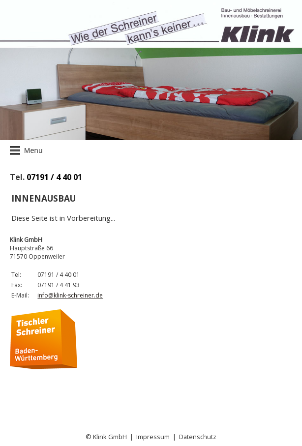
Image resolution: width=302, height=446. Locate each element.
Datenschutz (197, 436)
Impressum (153, 436)
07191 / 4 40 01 (54, 177)
